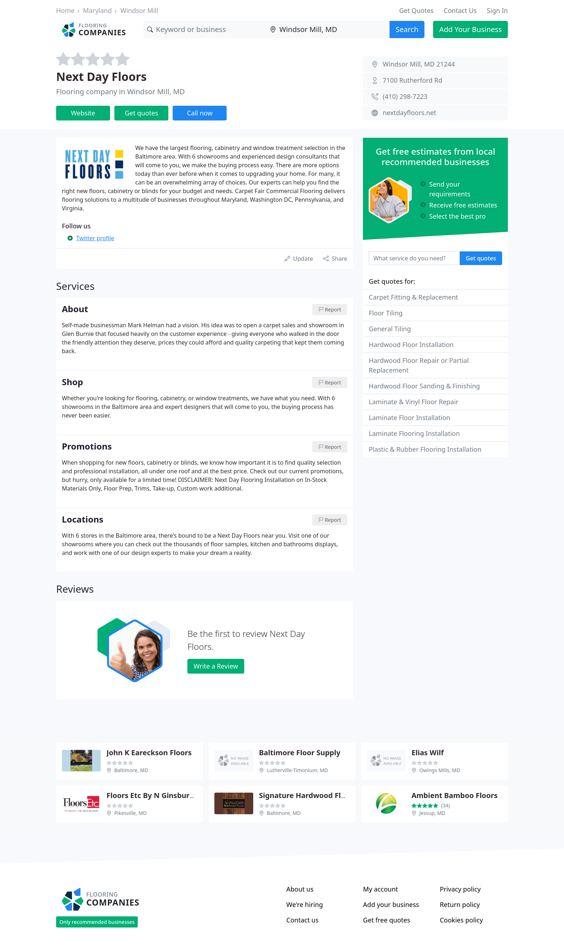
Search (407, 29)
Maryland (97, 10)
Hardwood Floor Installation (411, 344)
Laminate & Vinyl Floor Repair (413, 401)
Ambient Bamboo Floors (454, 795)
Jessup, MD (432, 813)
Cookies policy (461, 920)
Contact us (302, 920)
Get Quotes (416, 10)
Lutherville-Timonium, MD (297, 770)
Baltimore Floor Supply (299, 752)
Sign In (497, 10)
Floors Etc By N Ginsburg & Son (161, 795)
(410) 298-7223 (405, 96)
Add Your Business (470, 29)
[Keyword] (205, 29)
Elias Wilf (427, 752)
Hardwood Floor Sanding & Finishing (424, 386)
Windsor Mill (139, 10)
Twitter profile (95, 238)
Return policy (460, 904)
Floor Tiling (385, 313)
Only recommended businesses (97, 922)
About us (300, 889)
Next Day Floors (101, 76)
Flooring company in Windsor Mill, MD (120, 91)
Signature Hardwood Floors (307, 795)
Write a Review (216, 666)
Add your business (391, 904)
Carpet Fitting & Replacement (413, 297)
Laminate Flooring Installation (414, 433)
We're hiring (304, 904)
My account (380, 889)
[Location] (328, 29)
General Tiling (390, 328)
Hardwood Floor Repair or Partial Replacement (419, 365)
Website (83, 113)
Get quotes (141, 113)
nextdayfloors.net (409, 112)
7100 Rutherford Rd (412, 80)
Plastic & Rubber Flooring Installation (425, 449)
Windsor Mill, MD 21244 (419, 64)
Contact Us (460, 10)
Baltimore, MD (131, 770)
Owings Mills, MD (439, 770)
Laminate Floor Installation (409, 417)
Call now (200, 113)
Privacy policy (460, 889)
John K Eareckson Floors (149, 752)
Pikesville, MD (130, 813)
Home (65, 10)
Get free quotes (386, 920)
